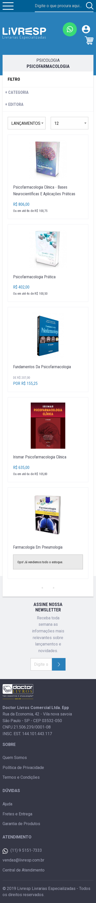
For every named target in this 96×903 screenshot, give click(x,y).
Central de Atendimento (24, 870)
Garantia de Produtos (21, 823)
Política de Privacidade (23, 767)
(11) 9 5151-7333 (22, 851)
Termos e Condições (21, 777)
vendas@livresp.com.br (23, 860)
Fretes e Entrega (17, 814)
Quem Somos (15, 757)
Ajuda (7, 804)
